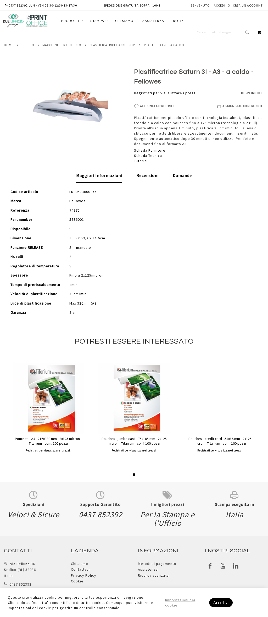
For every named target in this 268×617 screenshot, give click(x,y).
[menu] (124, 20)
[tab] (99, 176)
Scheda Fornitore (149, 150)
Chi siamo (79, 563)
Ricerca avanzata (153, 575)
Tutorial (141, 160)
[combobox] (223, 32)
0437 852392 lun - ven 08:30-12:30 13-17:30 (41, 5)
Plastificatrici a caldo (164, 45)
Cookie (77, 581)
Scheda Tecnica (148, 155)
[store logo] (25, 20)
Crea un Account (248, 5)
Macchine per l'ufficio (61, 45)
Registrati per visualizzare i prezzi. (166, 93)
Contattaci (80, 569)
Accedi (219, 5)
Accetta (220, 602)
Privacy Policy (83, 575)
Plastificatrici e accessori (113, 45)
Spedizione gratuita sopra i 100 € (131, 5)
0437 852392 (20, 584)
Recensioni (147, 175)
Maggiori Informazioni (99, 175)
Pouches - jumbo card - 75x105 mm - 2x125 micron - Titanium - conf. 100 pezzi (134, 441)
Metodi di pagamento (157, 563)
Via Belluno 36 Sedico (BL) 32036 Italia (20, 569)
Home (8, 45)
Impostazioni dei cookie (180, 603)
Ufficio (27, 45)
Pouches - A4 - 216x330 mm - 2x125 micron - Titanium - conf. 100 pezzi (48, 441)
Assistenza (148, 569)
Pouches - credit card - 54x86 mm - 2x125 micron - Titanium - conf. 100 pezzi (220, 441)
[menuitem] (71, 20)
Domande (182, 175)
